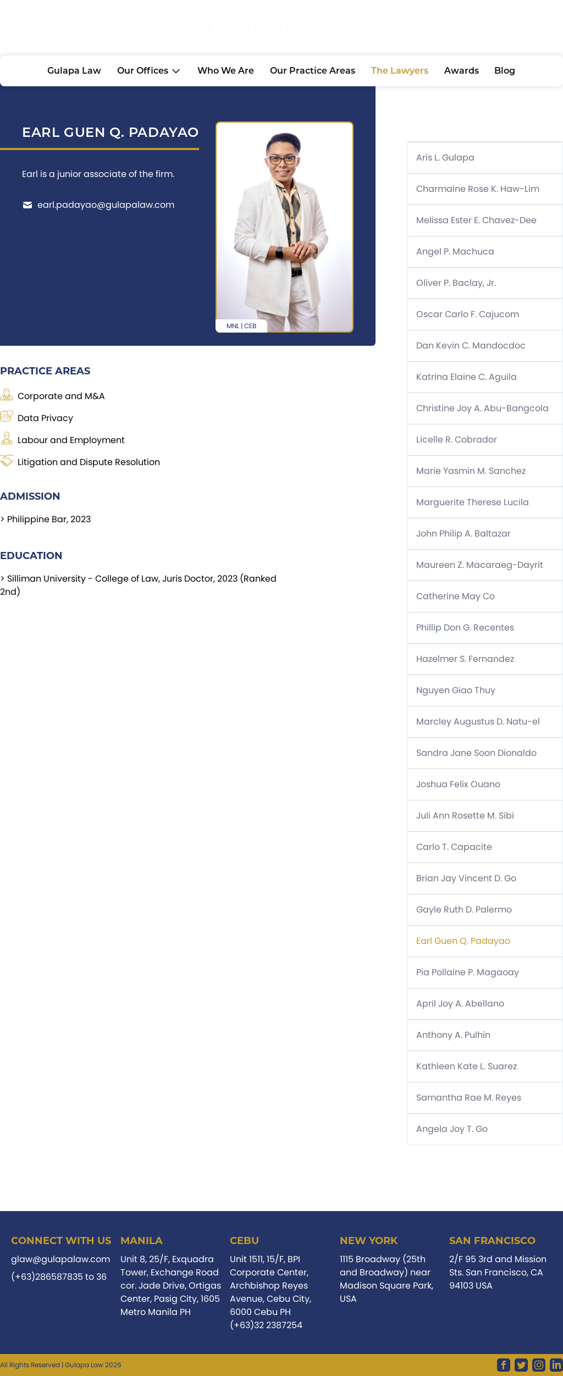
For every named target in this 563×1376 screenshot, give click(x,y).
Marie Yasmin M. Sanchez (471, 471)
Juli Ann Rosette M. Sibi (465, 815)
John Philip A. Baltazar (463, 533)
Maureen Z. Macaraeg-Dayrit (479, 565)
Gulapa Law (74, 70)
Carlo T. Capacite (454, 847)
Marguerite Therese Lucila (472, 502)
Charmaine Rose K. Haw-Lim (477, 189)
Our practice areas (312, 70)
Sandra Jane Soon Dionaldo (476, 753)
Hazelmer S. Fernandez (465, 659)
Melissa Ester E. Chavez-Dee (476, 220)
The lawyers (399, 70)
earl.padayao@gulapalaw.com (98, 204)
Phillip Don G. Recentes (465, 627)
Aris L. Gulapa (445, 157)
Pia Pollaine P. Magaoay (467, 972)
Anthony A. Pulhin (453, 1035)
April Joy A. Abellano (460, 1003)
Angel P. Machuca (455, 251)
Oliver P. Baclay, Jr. (456, 283)
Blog (504, 70)
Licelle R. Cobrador (456, 439)
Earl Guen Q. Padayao (463, 941)
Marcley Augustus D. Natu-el (478, 721)
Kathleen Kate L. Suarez (466, 1066)
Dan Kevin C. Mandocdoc (471, 345)
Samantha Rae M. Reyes (468, 1097)
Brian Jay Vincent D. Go (466, 878)
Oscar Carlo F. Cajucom (467, 314)
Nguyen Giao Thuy (455, 690)
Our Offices (149, 71)
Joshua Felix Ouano (458, 784)
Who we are (225, 70)
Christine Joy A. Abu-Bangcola (482, 408)
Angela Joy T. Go (452, 1129)
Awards (461, 70)
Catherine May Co (455, 596)
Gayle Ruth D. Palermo (464, 909)
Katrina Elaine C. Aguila (466, 377)
